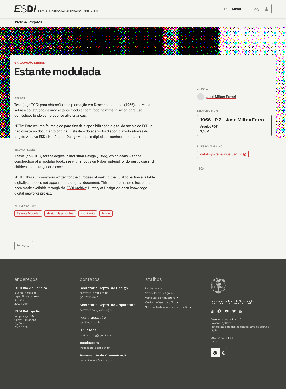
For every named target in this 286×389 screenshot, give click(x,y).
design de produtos (60, 213)
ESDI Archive (76, 188)
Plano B (236, 319)
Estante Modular (28, 213)
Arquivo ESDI (35, 136)
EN (225, 9)
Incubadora (152, 288)
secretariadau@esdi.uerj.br (96, 310)
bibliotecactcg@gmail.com (96, 335)
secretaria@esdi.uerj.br (94, 292)
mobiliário (88, 213)
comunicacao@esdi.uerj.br (96, 360)
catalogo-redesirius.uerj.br (221, 154)
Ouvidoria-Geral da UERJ (160, 302)
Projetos (35, 22)
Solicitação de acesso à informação (166, 307)
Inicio (18, 22)
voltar (24, 245)
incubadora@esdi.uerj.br (95, 347)
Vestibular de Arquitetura (160, 297)
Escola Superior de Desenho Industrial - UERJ (68, 11)
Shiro (228, 323)
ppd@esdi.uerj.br (90, 322)
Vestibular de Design (157, 293)
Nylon (106, 213)
